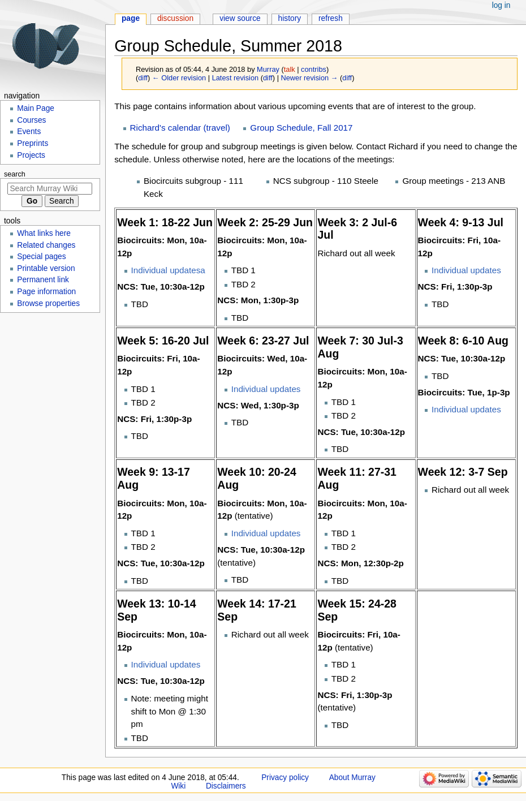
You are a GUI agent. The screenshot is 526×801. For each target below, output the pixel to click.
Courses (31, 120)
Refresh (330, 18)
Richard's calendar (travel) (180, 127)
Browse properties (48, 303)
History (289, 18)
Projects (31, 155)
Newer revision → (309, 78)
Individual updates (466, 270)
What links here (44, 233)
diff (143, 78)
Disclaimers (226, 786)
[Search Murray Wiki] (49, 189)
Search (14, 174)
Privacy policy (285, 777)
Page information (46, 291)
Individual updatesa (168, 270)
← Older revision (179, 78)
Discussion (175, 18)
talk (289, 69)
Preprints (32, 143)
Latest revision (235, 78)
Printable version (46, 268)
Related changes (46, 245)
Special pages (41, 256)
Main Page (35, 108)
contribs (313, 69)
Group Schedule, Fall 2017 (301, 127)
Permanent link (43, 279)
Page (131, 18)
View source (240, 18)
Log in (501, 5)
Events (29, 131)
